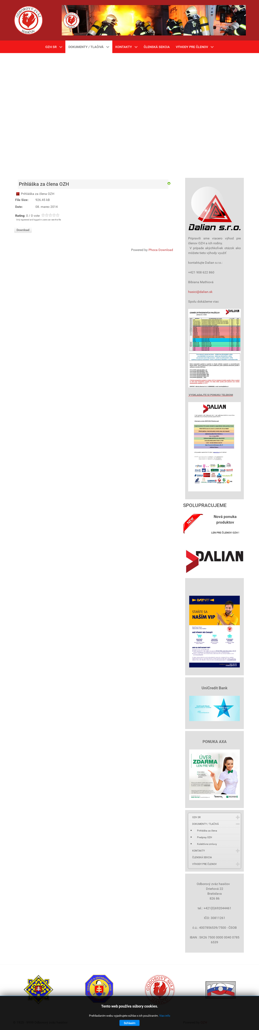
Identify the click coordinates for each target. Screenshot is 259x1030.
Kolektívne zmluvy (207, 844)
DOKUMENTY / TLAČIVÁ (205, 824)
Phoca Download (161, 250)
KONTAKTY (198, 850)
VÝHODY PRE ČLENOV (204, 864)
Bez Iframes (129, 113)
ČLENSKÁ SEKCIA (202, 857)
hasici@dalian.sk (200, 292)
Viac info (164, 1015)
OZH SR (196, 817)
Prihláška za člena (207, 830)
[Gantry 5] (28, 20)
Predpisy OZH (204, 837)
